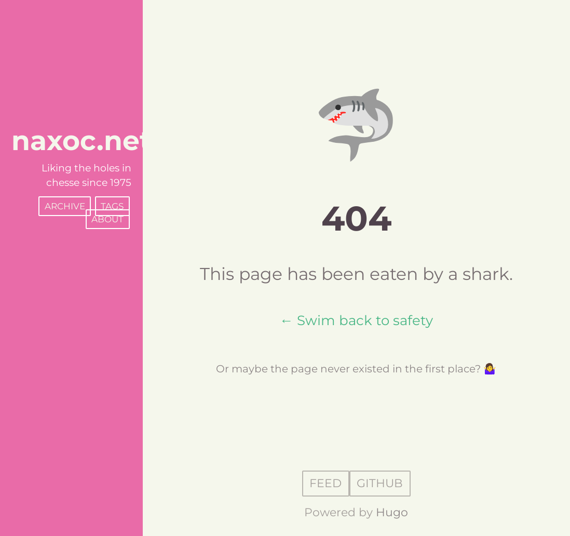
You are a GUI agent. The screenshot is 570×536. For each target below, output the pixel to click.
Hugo (392, 512)
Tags (112, 206)
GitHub (380, 484)
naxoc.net (81, 140)
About (107, 219)
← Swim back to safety (356, 320)
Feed (325, 484)
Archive (65, 206)
